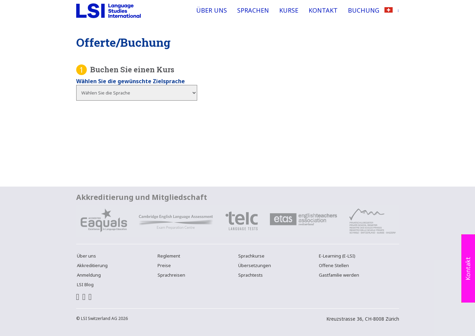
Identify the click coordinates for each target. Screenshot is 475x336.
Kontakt (323, 10)
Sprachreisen (171, 275)
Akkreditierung (92, 265)
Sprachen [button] (253, 10)
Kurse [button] (288, 10)
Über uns (211, 10)
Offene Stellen (334, 265)
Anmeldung (89, 275)
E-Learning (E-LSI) (337, 256)
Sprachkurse (251, 256)
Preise (164, 265)
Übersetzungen (254, 265)
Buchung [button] (363, 10)
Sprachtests (250, 275)
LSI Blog (85, 284)
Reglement (169, 256)
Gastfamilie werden (339, 275)
